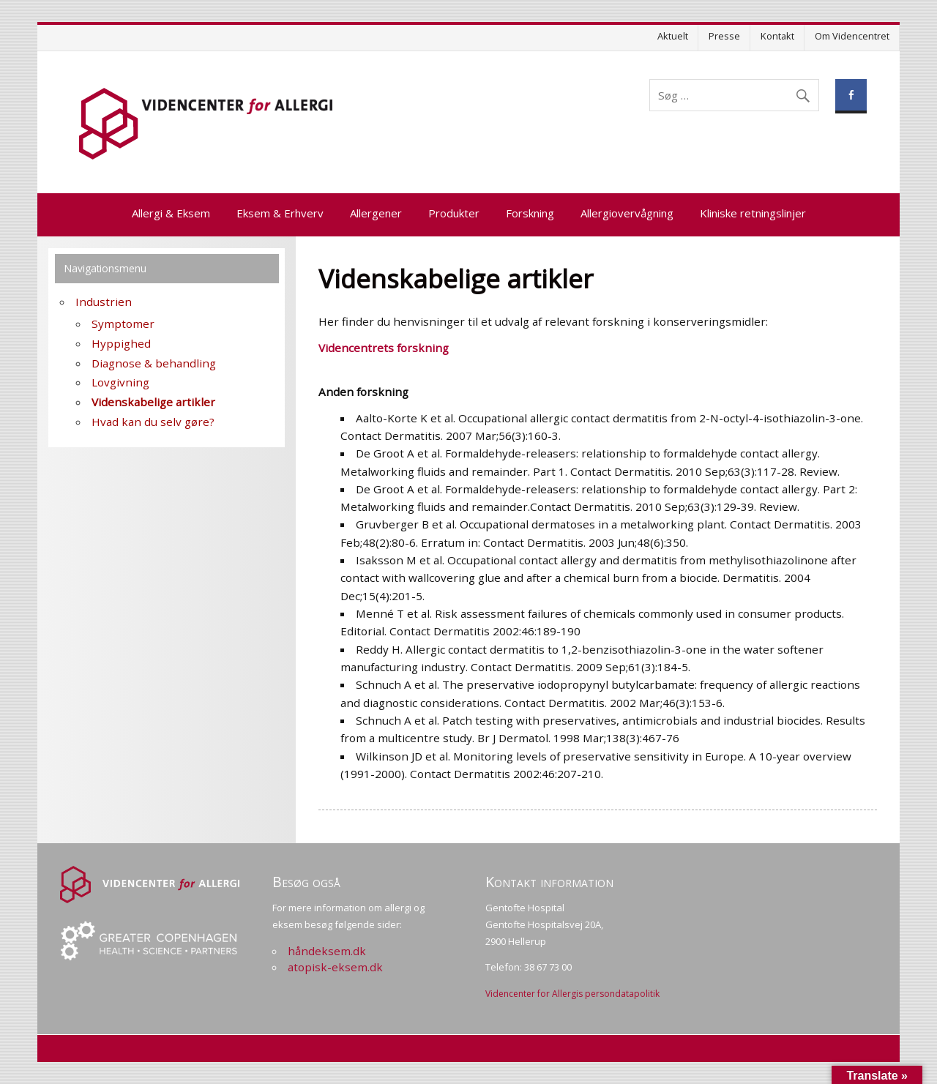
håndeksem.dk (327, 950)
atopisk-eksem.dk (335, 967)
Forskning (530, 213)
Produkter (453, 213)
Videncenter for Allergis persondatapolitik (572, 993)
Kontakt (777, 35)
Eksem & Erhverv (280, 213)
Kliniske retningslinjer (753, 213)
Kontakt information (549, 882)
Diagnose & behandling (154, 363)
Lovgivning (120, 382)
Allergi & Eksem (171, 213)
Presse (724, 35)
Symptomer (123, 323)
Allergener (376, 213)
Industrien (103, 301)
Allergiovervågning (627, 213)
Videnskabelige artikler (153, 402)
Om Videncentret (852, 35)
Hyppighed (121, 343)
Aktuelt (672, 35)
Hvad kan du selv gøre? (153, 421)
